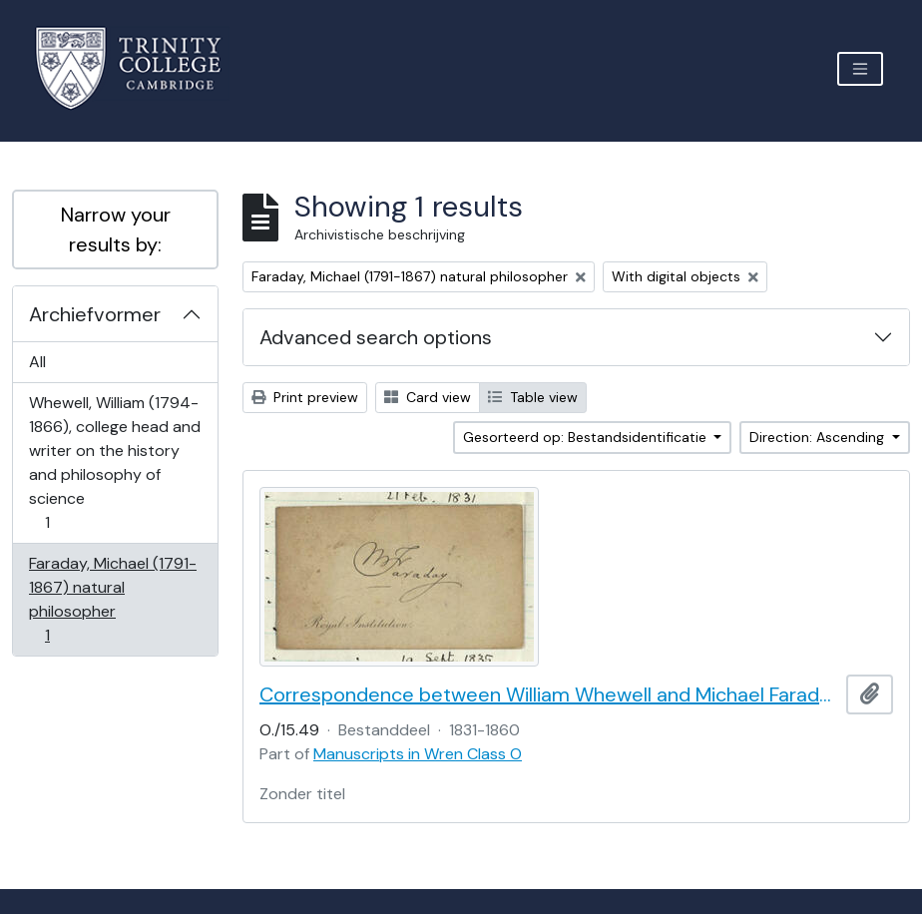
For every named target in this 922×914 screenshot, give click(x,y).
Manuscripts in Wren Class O (417, 753)
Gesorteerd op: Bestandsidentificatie (586, 437)
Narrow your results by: (116, 229)
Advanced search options (375, 337)
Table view (533, 397)
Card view (427, 397)
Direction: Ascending (818, 437)
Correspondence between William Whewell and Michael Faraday (548, 694)
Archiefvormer (95, 314)
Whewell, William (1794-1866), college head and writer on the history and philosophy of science (114, 462)
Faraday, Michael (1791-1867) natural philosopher (112, 599)
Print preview (304, 397)
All (37, 361)
